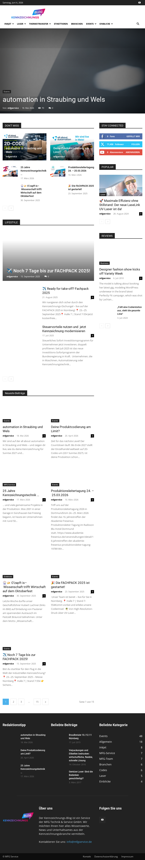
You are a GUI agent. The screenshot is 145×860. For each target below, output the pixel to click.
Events (91, 23)
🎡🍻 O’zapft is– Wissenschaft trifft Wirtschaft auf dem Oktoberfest (24, 587)
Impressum (127, 856)
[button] (137, 24)
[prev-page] (5, 208)
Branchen (77, 23)
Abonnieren (133, 152)
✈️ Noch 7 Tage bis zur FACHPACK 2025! (48, 270)
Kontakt (87, 856)
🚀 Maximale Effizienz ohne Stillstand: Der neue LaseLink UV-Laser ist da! (119, 205)
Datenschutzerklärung (106, 856)
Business (104, 263)
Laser (21, 23)
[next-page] (11, 208)
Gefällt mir (133, 136)
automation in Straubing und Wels (54, 99)
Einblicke (106, 23)
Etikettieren (61, 23)
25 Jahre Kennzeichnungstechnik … (33, 171)
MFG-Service (9, 484)
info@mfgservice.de (79, 842)
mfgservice (13, 107)
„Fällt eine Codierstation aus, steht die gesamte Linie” (129, 310)
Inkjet (9, 23)
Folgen (135, 144)
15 (37, 701)
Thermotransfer (40, 23)
